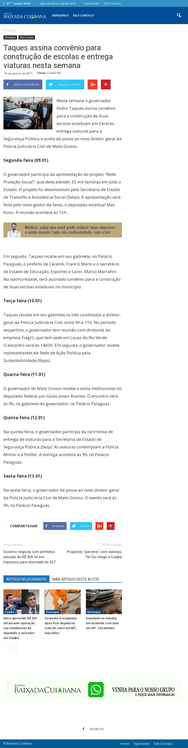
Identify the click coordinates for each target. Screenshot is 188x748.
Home (125, 744)
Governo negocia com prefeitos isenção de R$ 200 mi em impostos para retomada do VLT (29, 557)
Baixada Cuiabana (19, 743)
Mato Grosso (27, 37)
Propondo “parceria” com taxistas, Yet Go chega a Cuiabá (94, 554)
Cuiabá (9, 612)
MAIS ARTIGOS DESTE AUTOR (75, 579)
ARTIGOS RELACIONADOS (26, 579)
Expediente (91, 3)
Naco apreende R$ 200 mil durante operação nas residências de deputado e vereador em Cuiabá (20, 628)
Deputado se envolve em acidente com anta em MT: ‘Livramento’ (102, 623)
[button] (179, 15)
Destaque (10, 37)
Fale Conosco (112, 3)
